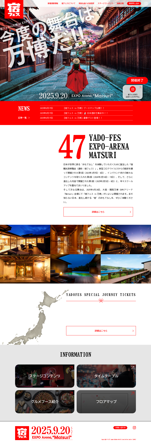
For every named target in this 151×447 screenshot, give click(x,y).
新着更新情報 (53, 3)
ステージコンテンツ (105, 3)
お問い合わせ (120, 427)
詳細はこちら (98, 212)
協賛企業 (120, 3)
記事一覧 (22, 118)
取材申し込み (134, 3)
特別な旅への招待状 (86, 3)
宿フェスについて (68, 3)
